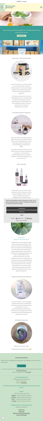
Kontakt (24, 1)
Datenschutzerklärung (21, 370)
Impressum (21, 411)
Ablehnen (21, 211)
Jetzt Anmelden (21, 366)
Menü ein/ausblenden (41, 7)
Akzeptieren (22, 208)
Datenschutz (21, 409)
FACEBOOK (19, 1)
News (13, 399)
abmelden (29, 372)
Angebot (14, 395)
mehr (21, 215)
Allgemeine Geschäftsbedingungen (21, 413)
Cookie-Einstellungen (21, 415)
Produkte (13, 397)
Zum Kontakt (21, 35)
